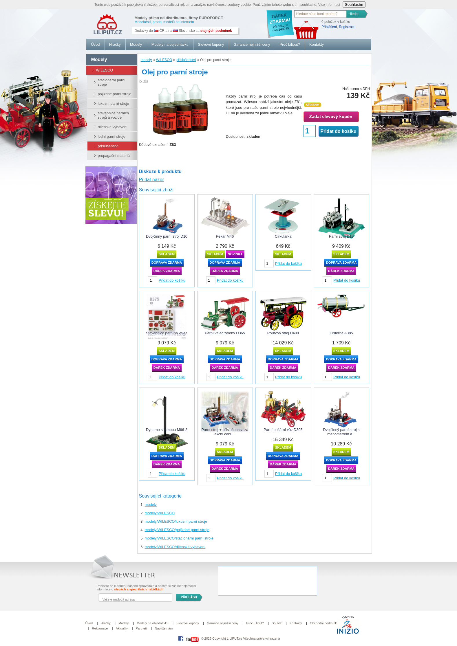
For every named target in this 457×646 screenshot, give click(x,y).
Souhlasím (354, 4)
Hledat (354, 14)
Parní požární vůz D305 (283, 429)
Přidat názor (151, 179)
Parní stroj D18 (341, 236)
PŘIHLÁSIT (189, 597)
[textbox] (320, 14)
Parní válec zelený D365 (225, 333)
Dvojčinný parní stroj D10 (166, 236)
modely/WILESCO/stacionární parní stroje (179, 538)
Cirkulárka (283, 236)
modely (151, 504)
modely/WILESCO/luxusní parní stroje (176, 521)
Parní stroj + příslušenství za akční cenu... (225, 431)
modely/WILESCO (160, 513)
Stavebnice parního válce (167, 333)
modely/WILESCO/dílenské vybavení (175, 547)
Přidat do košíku (338, 131)
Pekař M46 (225, 236)
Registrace (347, 27)
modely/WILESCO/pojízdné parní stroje (177, 530)
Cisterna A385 (341, 333)
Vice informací (329, 5)
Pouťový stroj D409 (283, 333)
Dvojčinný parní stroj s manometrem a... (341, 431)
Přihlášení (329, 27)
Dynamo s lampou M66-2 (166, 429)
